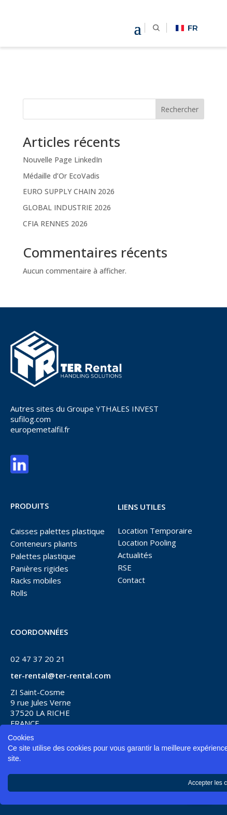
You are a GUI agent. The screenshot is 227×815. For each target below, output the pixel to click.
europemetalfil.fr (40, 429)
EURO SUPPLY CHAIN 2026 (69, 191)
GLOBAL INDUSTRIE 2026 (67, 207)
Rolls (18, 593)
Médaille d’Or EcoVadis (61, 176)
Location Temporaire (155, 530)
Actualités (135, 555)
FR (187, 28)
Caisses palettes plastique (57, 531)
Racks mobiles (35, 580)
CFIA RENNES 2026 (55, 223)
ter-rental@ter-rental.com (60, 675)
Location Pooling (147, 542)
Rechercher (179, 109)
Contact (131, 580)
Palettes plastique (43, 556)
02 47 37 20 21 (37, 659)
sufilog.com (30, 419)
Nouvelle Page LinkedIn (62, 160)
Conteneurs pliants (43, 543)
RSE (125, 567)
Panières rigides (39, 568)
